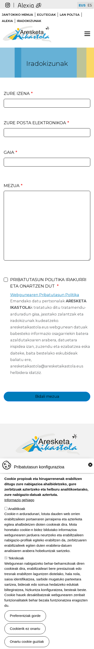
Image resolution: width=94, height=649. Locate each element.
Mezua (11, 185)
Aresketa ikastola (27, 23)
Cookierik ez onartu (25, 629)
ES (90, 5)
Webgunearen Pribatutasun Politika (44, 294)
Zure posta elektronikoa (35, 122)
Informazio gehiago (19, 500)
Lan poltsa (70, 14)
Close (90, 464)
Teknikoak (16, 558)
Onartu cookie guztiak (27, 641)
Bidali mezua (47, 396)
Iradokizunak (29, 21)
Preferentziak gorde (25, 616)
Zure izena (17, 93)
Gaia (9, 152)
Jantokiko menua (17, 14)
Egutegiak (46, 14)
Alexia (7, 21)
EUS (82, 5)
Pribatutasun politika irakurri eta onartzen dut (48, 283)
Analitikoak (16, 509)
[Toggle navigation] (87, 33)
